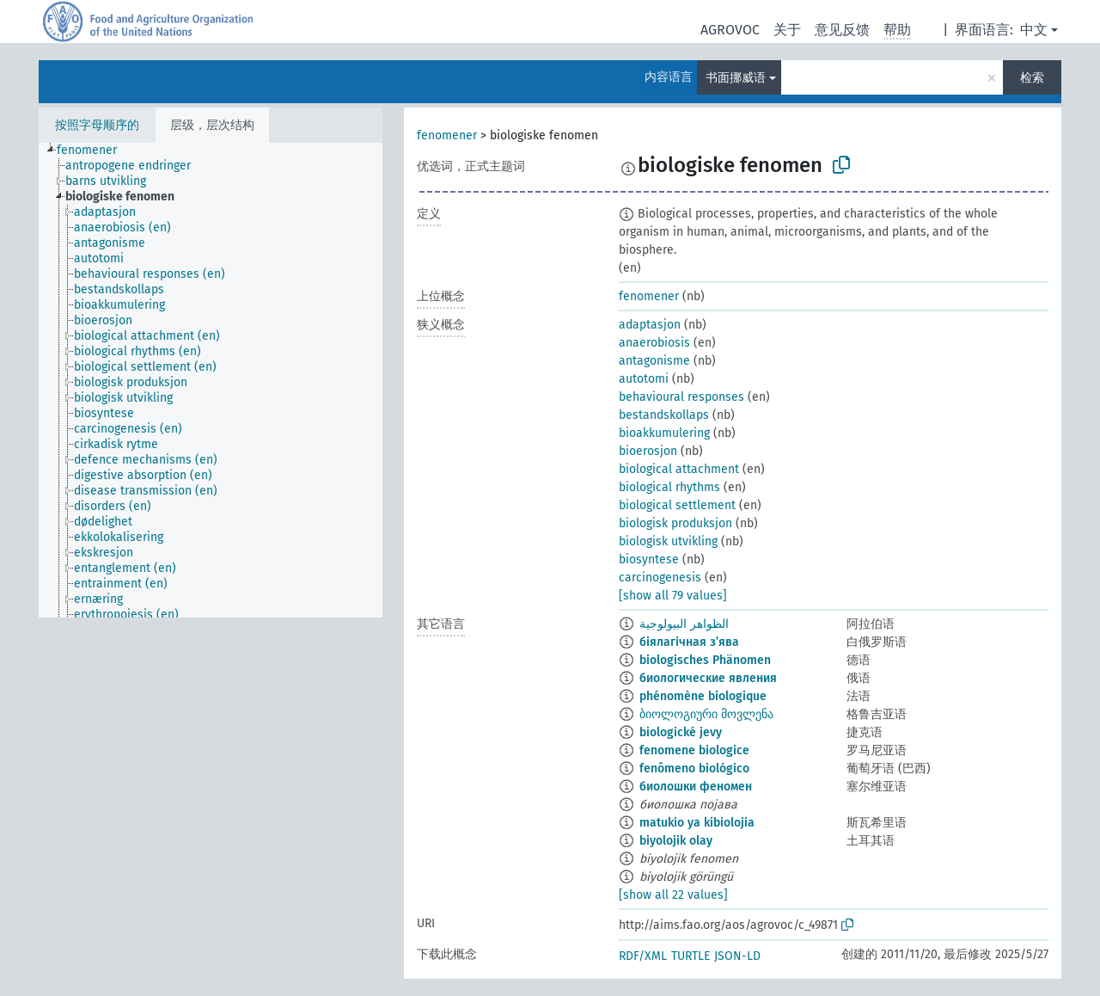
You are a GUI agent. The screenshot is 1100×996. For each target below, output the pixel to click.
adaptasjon (650, 324)
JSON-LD (737, 956)
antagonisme (654, 361)
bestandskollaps (664, 415)
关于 (787, 30)
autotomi (644, 379)
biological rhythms (669, 487)
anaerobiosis (654, 342)
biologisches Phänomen (705, 660)
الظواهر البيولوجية (684, 624)
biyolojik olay (675, 840)
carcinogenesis (660, 577)
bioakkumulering (664, 433)
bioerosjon (648, 451)
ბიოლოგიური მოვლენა (706, 714)
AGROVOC (730, 30)
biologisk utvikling (668, 541)
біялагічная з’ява (689, 642)
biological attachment (679, 469)
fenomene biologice (694, 750)
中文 (1034, 30)
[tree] (210, 380)
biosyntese (649, 559)
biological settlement (677, 505)
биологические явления (708, 678)
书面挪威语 (736, 78)
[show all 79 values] (673, 595)
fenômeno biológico (694, 768)
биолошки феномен (695, 786)
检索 (1032, 78)
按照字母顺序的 (97, 125)
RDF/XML (643, 956)
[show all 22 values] (673, 895)
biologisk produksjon (675, 523)
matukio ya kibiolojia (697, 822)
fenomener (447, 135)
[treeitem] (94, 150)
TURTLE (690, 956)
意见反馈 (842, 30)
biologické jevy (680, 732)
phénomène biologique (703, 696)
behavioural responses (681, 397)
